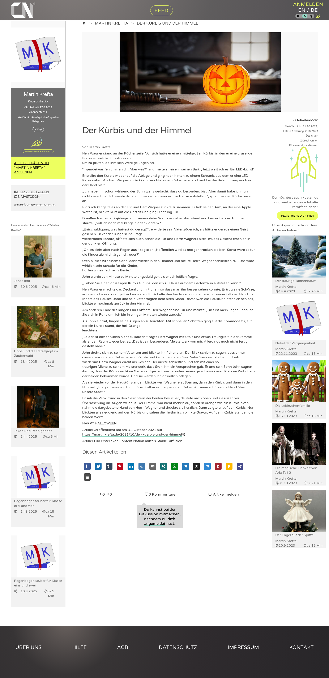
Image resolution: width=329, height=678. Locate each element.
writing (38, 129)
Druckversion (309, 140)
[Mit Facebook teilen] (87, 466)
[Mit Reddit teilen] (141, 466)
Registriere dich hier (297, 215)
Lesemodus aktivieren (303, 145)
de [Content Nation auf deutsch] (314, 10)
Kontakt (301, 647)
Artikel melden (223, 494)
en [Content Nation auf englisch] (302, 10)
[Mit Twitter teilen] (98, 466)
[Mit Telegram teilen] (185, 466)
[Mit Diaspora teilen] (196, 466)
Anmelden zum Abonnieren (38, 151)
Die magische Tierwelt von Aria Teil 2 (296, 470)
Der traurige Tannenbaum (295, 281)
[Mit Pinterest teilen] (120, 466)
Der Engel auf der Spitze (294, 535)
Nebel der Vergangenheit (295, 343)
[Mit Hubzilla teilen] (240, 466)
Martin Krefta (111, 23)
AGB (122, 647)
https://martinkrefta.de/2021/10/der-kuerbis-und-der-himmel (132, 434)
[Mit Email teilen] (152, 466)
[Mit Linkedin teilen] (131, 466)
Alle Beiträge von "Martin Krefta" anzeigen (31, 168)
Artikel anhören (305, 120)
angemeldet (154, 523)
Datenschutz (178, 647)
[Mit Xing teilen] (163, 466)
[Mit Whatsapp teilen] (174, 466)
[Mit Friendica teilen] (229, 466)
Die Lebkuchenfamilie (292, 406)
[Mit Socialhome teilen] (87, 477)
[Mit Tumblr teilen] (109, 466)
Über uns (28, 647)
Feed (161, 11)
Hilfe (79, 647)
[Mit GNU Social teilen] (218, 466)
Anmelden (308, 4)
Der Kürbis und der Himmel (167, 23)
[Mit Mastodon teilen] (207, 466)
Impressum (243, 647)
